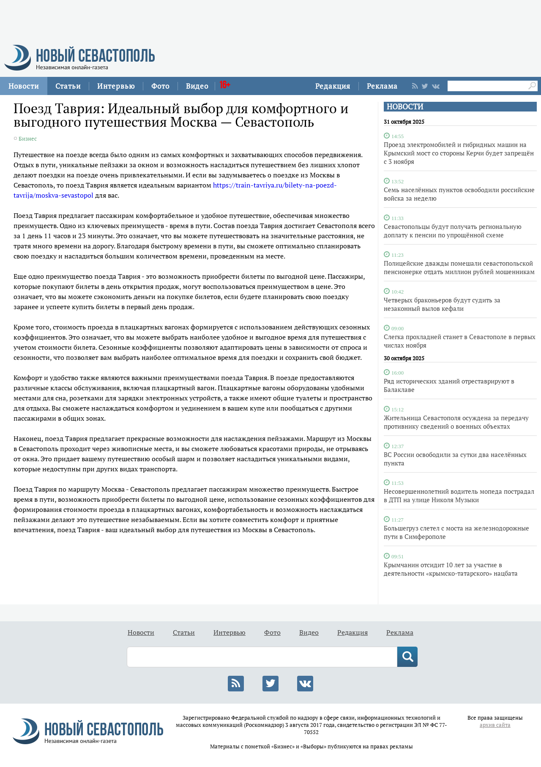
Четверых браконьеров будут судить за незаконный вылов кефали (442, 304)
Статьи (68, 86)
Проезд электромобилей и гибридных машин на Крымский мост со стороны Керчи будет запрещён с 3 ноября (459, 153)
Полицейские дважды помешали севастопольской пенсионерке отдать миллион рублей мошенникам (459, 267)
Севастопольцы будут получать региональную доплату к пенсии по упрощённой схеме (453, 230)
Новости (23, 86)
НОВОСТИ (405, 107)
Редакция (332, 86)
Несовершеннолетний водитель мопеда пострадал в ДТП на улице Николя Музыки (459, 495)
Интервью (116, 86)
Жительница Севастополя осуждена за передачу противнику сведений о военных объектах (456, 421)
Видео (197, 86)
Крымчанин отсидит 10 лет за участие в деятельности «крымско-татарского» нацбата (451, 568)
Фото (160, 86)
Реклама (382, 86)
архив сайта (495, 725)
